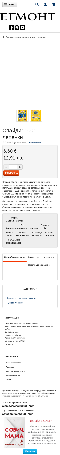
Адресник (10, 367)
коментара (20, 143)
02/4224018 (22, 403)
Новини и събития (13, 335)
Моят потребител (13, 363)
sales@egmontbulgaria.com (14, 405)
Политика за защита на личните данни (21, 323)
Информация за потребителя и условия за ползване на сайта (29, 327)
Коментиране (35, 143)
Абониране (30, 451)
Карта (31, 405)
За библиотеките (12, 332)
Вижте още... (34, 257)
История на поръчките (15, 371)
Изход (8, 380)
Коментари (49, 257)
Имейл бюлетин (13, 375)
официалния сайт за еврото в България (30, 396)
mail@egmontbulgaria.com (14, 413)
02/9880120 (29, 411)
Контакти (9, 344)
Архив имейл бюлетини (15, 338)
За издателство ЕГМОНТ (16, 341)
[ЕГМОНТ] (27, 15)
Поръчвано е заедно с (39, 265)
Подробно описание (14, 257)
